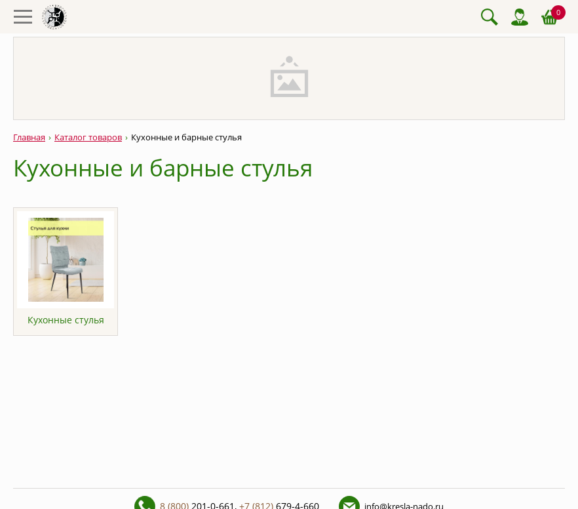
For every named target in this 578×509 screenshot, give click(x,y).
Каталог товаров (88, 137)
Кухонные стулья (66, 320)
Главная (29, 137)
